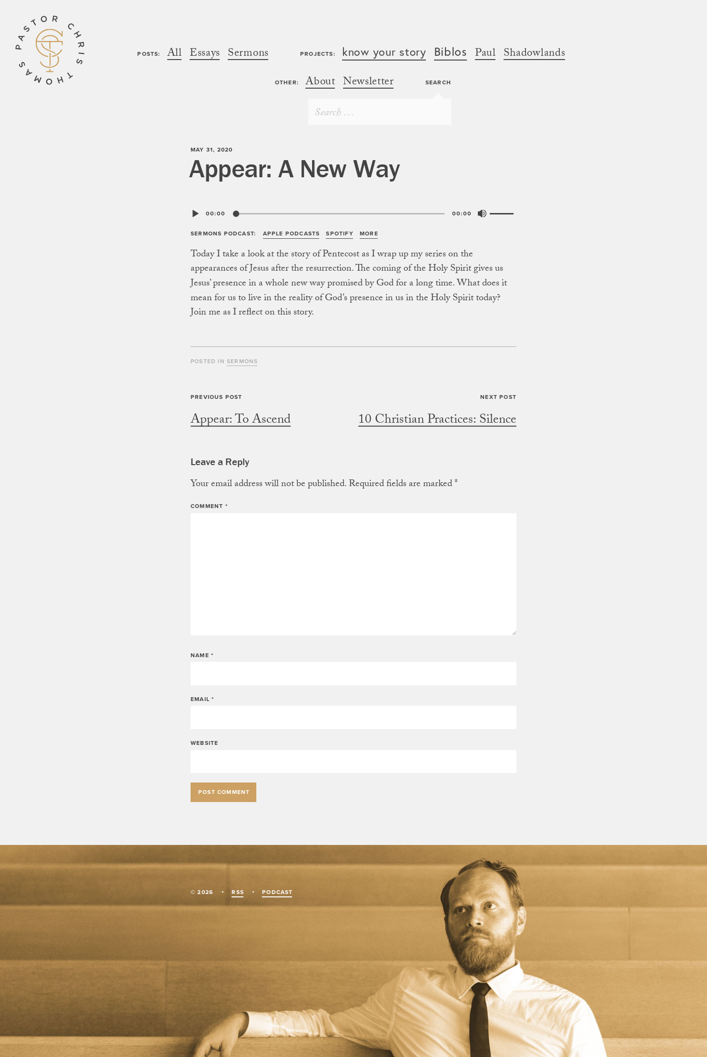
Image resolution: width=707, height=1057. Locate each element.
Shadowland (534, 54)
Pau (485, 54)
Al (174, 54)
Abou (320, 83)
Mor (369, 233)
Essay (205, 54)
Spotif (339, 233)
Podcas (277, 892)
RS (237, 892)
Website (204, 743)
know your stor (384, 53)
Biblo (450, 53)
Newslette (368, 83)
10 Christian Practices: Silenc (437, 421)
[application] (353, 214)
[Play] (195, 213)
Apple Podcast (291, 233)
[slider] (338, 214)
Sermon (248, 54)
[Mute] (482, 213)
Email (202, 699)
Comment (209, 506)
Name (202, 655)
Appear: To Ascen (241, 421)
